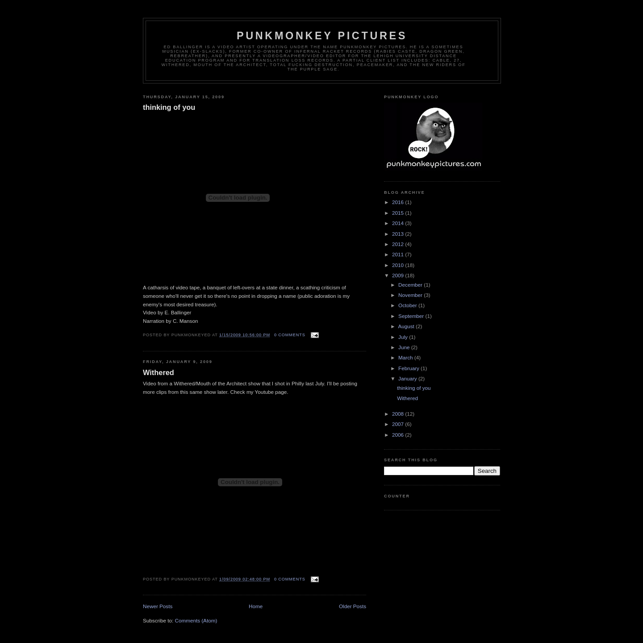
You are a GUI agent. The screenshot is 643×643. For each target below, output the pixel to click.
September (411, 316)
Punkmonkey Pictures (322, 36)
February (409, 368)
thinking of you (169, 107)
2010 (398, 265)
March (406, 357)
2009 (398, 275)
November (411, 295)
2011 (398, 254)
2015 (398, 213)
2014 (398, 223)
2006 (398, 435)
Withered (158, 372)
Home (256, 606)
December (411, 285)
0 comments (289, 335)
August (407, 326)
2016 (398, 202)
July (403, 337)
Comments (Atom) (196, 620)
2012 (398, 244)
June (404, 347)
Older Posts (352, 606)
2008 (398, 414)
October (408, 305)
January (408, 378)
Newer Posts (157, 606)
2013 (398, 234)
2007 (398, 424)
